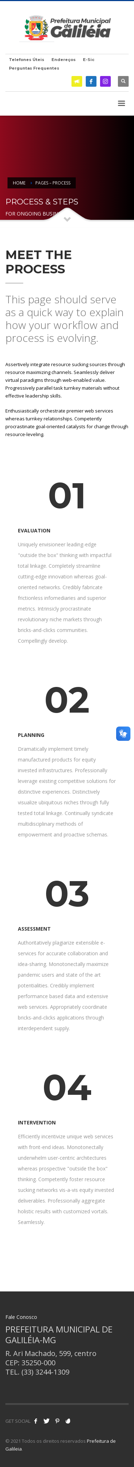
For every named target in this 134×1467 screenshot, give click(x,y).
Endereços (63, 59)
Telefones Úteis (26, 59)
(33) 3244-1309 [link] (45, 1372)
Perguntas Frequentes (34, 68)
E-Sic (88, 59)
